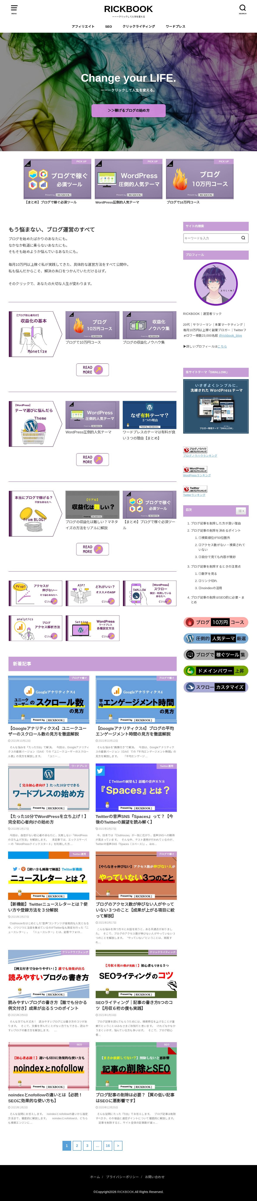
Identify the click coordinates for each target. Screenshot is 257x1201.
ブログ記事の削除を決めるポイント (216, 530)
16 (108, 1146)
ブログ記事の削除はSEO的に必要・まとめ (218, 600)
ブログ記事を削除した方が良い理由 (216, 523)
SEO (108, 26)
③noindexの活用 (210, 588)
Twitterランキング (194, 495)
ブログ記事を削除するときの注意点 (216, 566)
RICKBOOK (128, 9)
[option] (57, 181)
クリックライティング (138, 26)
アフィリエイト (83, 26)
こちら (222, 346)
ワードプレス (175, 26)
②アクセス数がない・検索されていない (221, 547)
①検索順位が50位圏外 (214, 537)
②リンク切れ (207, 581)
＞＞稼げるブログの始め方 (129, 110)
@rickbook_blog (230, 335)
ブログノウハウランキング (200, 455)
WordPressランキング (197, 475)
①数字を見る (207, 573)
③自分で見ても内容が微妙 (217, 557)
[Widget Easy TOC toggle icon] (241, 511)
